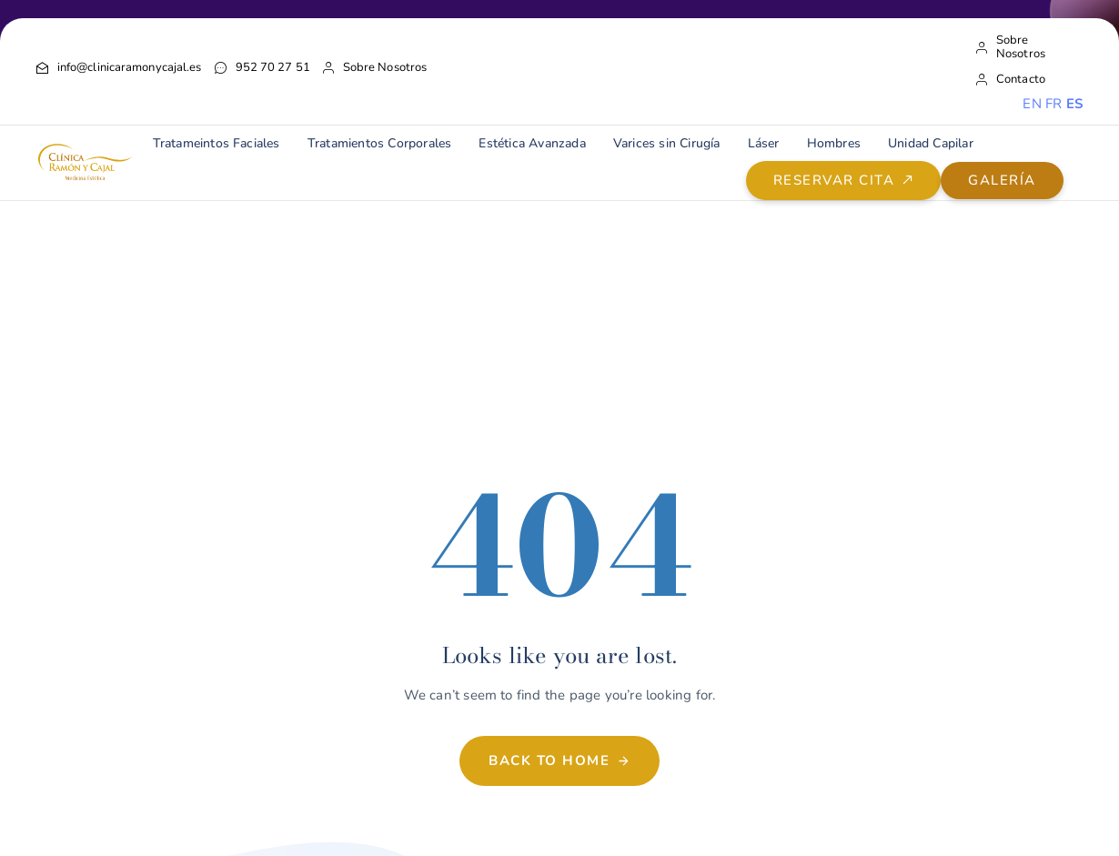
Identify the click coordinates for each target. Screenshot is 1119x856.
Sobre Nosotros (375, 68)
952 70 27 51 (262, 68)
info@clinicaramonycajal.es (118, 68)
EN (1032, 104)
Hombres (834, 143)
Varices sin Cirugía (667, 143)
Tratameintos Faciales (216, 143)
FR (1053, 104)
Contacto (1010, 79)
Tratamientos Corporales (379, 143)
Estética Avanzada (532, 143)
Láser (764, 143)
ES (1074, 104)
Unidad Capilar (930, 143)
